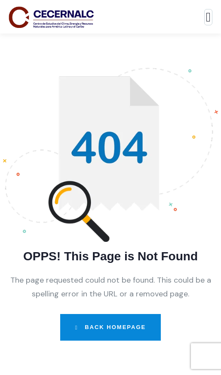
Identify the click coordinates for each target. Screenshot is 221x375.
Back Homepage (110, 327)
